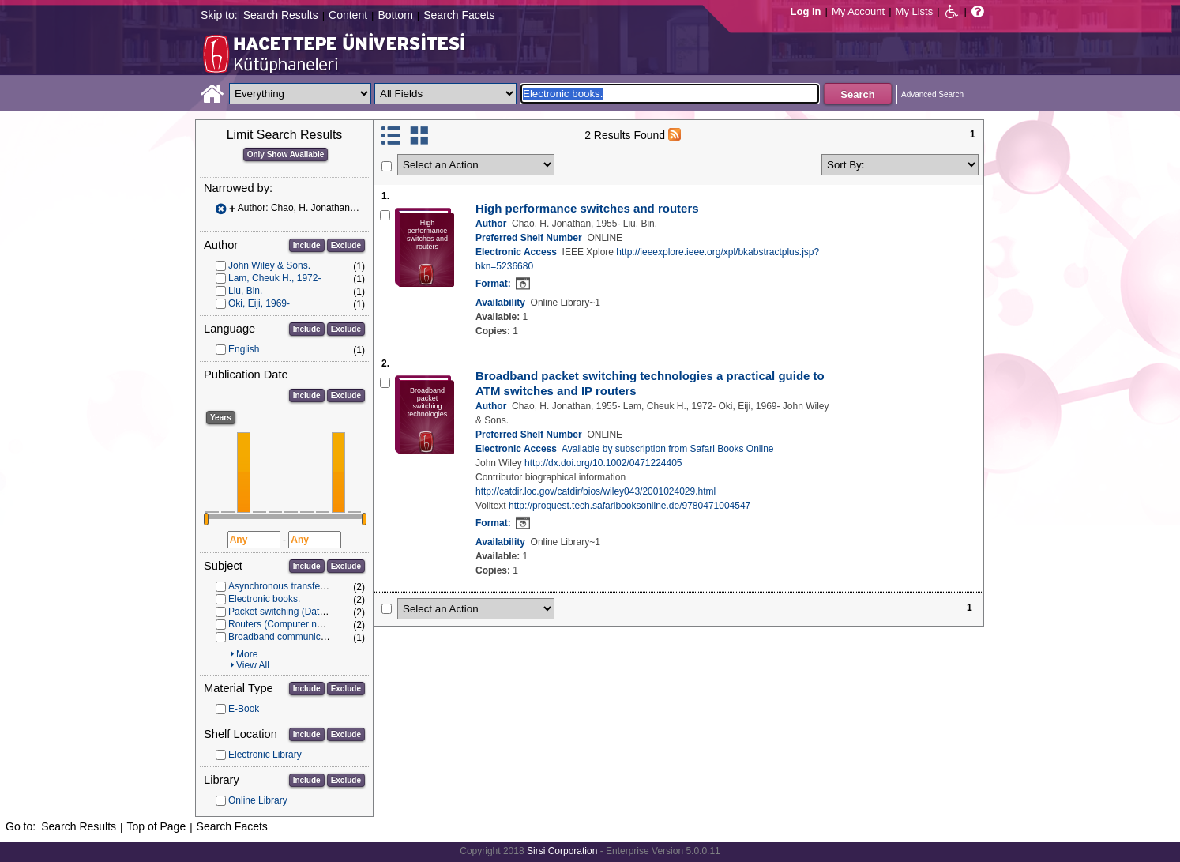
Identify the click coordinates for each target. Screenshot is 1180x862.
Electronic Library (265, 754)
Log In (806, 11)
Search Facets (458, 15)
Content (348, 15)
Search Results (280, 15)
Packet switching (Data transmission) (306, 611)
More (246, 654)
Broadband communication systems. (304, 636)
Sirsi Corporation (562, 850)
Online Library (257, 800)
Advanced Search (932, 94)
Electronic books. (264, 598)
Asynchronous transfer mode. (290, 586)
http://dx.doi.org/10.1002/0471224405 (603, 463)
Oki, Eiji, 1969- (259, 303)
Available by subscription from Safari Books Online (668, 448)
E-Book (243, 708)
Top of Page (156, 826)
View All (252, 665)
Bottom (395, 15)
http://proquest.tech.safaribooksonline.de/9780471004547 (629, 505)
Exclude (346, 245)
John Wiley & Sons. (269, 265)
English (243, 349)
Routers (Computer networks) (290, 624)
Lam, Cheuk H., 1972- (274, 278)
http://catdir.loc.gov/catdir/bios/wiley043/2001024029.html (595, 491)
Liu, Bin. (245, 290)
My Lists (915, 11)
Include (307, 245)
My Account (858, 11)
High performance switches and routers (587, 208)
